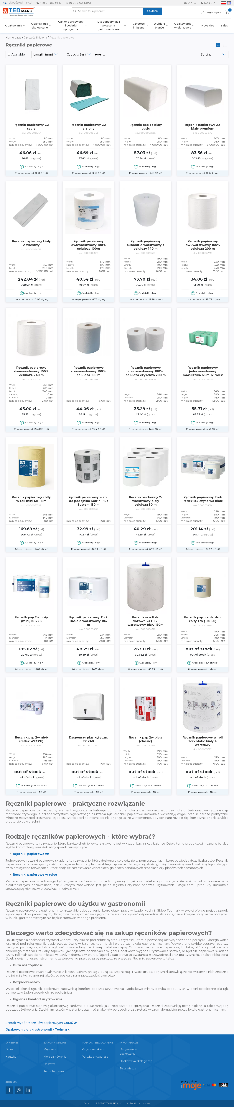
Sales (224, 25)
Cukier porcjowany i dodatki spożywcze (70, 25)
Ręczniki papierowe (61, 37)
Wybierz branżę (159, 25)
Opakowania (13, 25)
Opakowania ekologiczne (39, 25)
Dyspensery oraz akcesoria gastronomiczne (108, 25)
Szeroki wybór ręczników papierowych (41, 1023)
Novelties (207, 25)
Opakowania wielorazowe (182, 25)
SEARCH (152, 11)
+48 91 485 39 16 (50, 2)
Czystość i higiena (139, 25)
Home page (14, 37)
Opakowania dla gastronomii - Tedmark (37, 1029)
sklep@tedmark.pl (20, 2)
